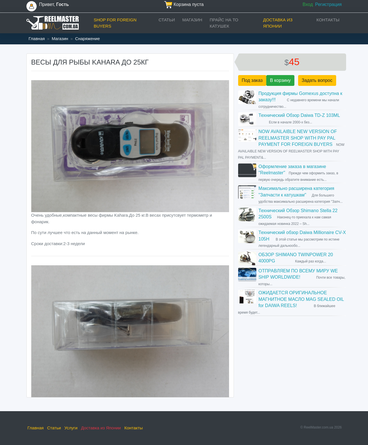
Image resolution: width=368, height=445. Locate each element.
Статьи (167, 19)
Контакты (328, 19)
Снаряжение (87, 38)
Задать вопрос (317, 80)
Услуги (71, 427)
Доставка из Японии (278, 23)
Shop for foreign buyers (115, 23)
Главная (37, 38)
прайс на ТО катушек (224, 23)
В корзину (280, 80)
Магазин (192, 19)
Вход (308, 4)
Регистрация (328, 4)
